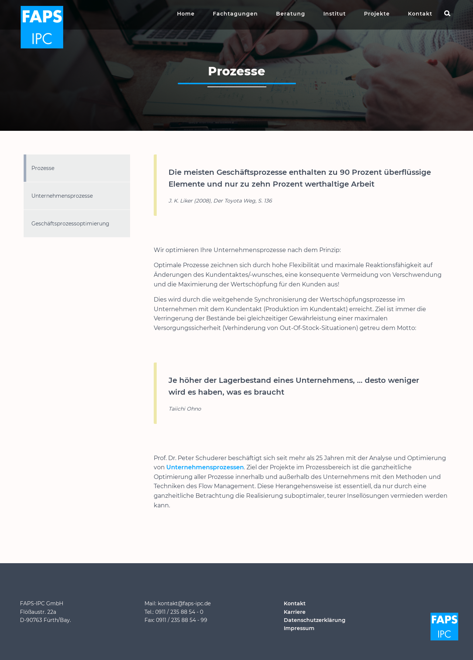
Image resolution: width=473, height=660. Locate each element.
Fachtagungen (235, 13)
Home (186, 13)
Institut (334, 13)
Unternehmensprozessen (205, 467)
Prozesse (42, 168)
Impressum (299, 628)
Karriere (295, 612)
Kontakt (420, 13)
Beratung (290, 13)
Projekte (377, 13)
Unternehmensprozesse (62, 196)
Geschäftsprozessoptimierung (70, 223)
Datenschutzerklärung (315, 620)
